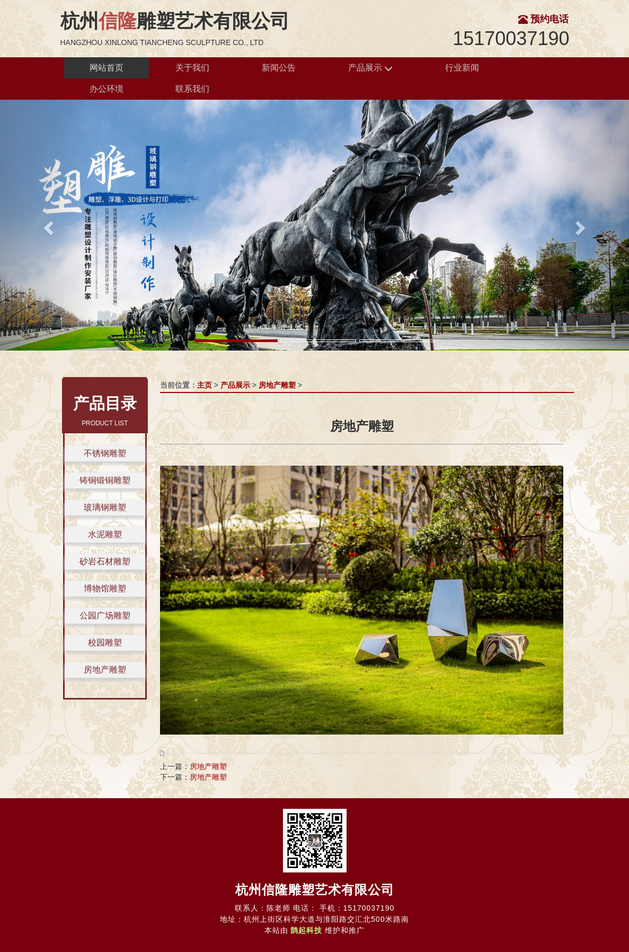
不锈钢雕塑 (105, 453)
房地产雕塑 (105, 669)
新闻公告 (279, 67)
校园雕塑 (105, 642)
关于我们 (192, 67)
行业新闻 (462, 67)
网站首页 (106, 67)
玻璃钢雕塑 (105, 507)
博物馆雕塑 (105, 588)
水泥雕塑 (105, 534)
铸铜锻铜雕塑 (104, 480)
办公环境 (106, 88)
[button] (47, 225)
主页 (204, 385)
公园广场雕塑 (104, 615)
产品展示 (370, 68)
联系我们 (192, 88)
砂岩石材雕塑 (104, 561)
